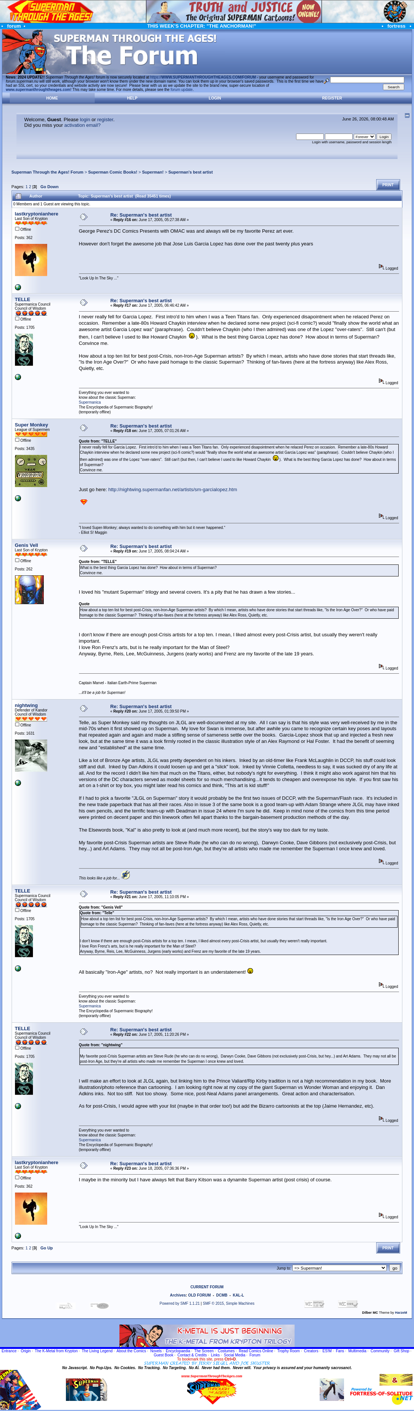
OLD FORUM (199, 1295)
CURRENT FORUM (207, 1287)
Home (52, 98)
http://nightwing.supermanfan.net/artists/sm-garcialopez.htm (172, 489)
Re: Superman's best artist (141, 215)
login (85, 119)
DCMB (221, 1295)
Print (388, 185)
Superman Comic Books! (112, 172)
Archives (178, 1295)
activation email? (82, 125)
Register (332, 98)
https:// (203, 77)
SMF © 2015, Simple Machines (229, 1303)
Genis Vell (26, 545)
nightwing (26, 705)
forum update (182, 90)
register (105, 119)
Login (215, 98)
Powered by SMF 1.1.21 (179, 1303)
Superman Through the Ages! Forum (47, 172)
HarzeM (401, 1312)
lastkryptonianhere (36, 214)
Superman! (153, 172)
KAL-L (238, 1295)
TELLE (22, 299)
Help (132, 98)
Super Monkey (31, 425)
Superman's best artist (190, 172)
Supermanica (90, 402)
